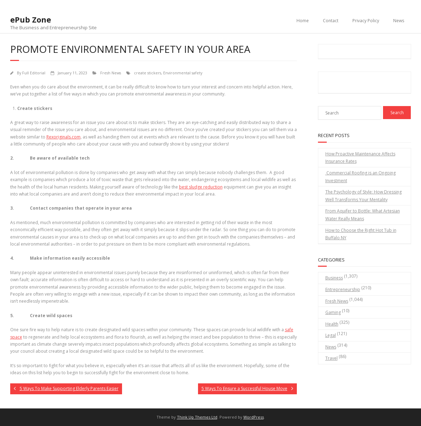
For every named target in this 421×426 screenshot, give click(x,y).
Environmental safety (182, 72)
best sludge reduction (201, 187)
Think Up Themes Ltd (197, 417)
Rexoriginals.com (63, 137)
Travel (331, 358)
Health (331, 324)
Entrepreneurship (342, 289)
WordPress (253, 417)
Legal (330, 335)
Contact (330, 21)
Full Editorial (33, 72)
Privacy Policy (365, 21)
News (398, 21)
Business (334, 278)
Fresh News (110, 72)
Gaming (333, 312)
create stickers (147, 72)
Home (302, 21)
